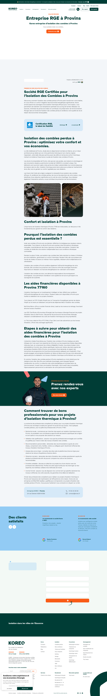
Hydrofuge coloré (73, 653)
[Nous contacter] (74, 9)
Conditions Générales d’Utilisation (24, 693)
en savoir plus (76, 125)
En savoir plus (86, 676)
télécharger (63, 125)
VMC (56, 663)
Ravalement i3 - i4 (59, 682)
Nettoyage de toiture (74, 644)
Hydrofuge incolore (73, 651)
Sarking (57, 654)
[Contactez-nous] (83, 2)
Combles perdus (59, 644)
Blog (84, 5)
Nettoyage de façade (60, 675)
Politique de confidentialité (37, 693)
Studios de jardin (87, 657)
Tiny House (85, 659)
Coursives (57, 661)
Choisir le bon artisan (46, 675)
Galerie (87, 5)
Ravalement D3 (58, 680)
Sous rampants (58, 651)
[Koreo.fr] (13, 9)
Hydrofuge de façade (60, 677)
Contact (43, 651)
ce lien (77, 483)
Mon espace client (94, 5)
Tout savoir (71, 675)
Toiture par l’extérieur (60, 649)
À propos (43, 644)
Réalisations (43, 646)
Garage (56, 656)
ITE (55, 668)
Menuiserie (57, 658)
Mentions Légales (12, 693)
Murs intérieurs (58, 666)
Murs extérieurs (58, 646)
